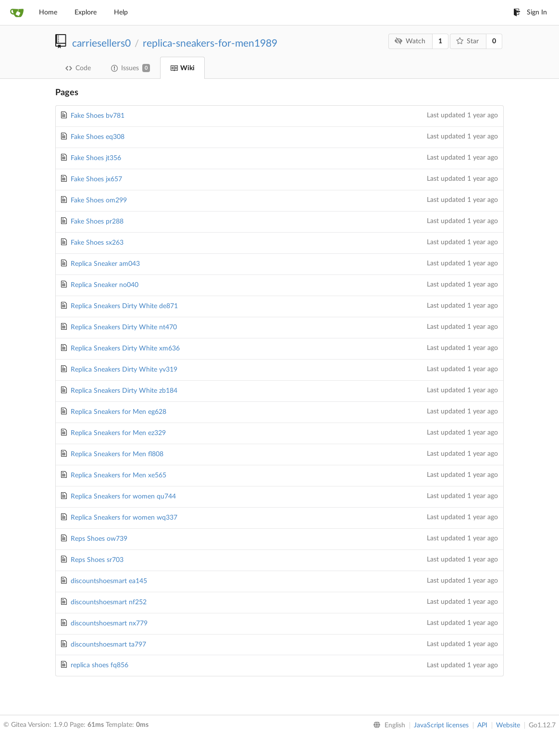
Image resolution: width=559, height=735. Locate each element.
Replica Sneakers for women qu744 (123, 496)
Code (78, 68)
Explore (86, 12)
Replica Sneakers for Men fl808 (117, 454)
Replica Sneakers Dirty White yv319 (124, 369)
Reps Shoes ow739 (99, 539)
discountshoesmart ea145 (109, 581)
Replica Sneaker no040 (104, 285)
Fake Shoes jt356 (96, 158)
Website (508, 725)
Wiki (182, 68)
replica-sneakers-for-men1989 (210, 43)
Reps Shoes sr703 (97, 560)
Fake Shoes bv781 (97, 115)
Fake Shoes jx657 (96, 179)
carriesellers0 (101, 43)
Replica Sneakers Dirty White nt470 (124, 327)
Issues (130, 68)
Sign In (530, 12)
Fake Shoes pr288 (97, 221)
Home (48, 12)
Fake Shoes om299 (99, 200)
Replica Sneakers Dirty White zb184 (124, 390)
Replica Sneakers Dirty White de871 (124, 306)
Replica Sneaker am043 (105, 264)
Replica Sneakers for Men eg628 (118, 412)
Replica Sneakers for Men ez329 (118, 433)
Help (121, 12)
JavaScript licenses (441, 725)
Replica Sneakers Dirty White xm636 (125, 348)
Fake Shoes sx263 (97, 242)
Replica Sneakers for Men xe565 (118, 475)
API (482, 725)
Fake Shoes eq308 (97, 137)
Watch (410, 41)
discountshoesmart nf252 (109, 602)
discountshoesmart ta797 (108, 644)
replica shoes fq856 (99, 665)
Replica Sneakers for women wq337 (124, 517)
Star (467, 41)
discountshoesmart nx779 (109, 623)
